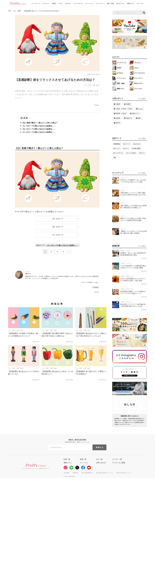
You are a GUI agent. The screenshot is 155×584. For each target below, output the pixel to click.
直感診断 (96, 287)
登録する (100, 447)
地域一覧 (83, 459)
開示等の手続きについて (124, 473)
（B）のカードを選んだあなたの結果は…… (39, 129)
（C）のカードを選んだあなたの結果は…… (39, 132)
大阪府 (118, 104)
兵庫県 (118, 118)
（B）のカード (57, 227)
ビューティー (100, 3)
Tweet (96, 105)
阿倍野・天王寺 (121, 113)
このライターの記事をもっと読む (89, 282)
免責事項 (75, 473)
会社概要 (66, 473)
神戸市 (118, 123)
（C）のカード (57, 235)
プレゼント (45, 3)
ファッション (89, 3)
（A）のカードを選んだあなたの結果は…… (39, 126)
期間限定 (117, 144)
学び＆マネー (120, 3)
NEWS (54, 3)
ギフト (142, 153)
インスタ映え (131, 153)
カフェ (126, 148)
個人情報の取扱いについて (104, 473)
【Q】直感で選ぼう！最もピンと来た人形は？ (40, 123)
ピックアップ (36, 3)
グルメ (61, 3)
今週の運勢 (136, 148)
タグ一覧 (99, 459)
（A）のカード (57, 219)
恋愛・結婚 (110, 3)
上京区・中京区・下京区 (124, 109)
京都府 (128, 104)
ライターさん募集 (118, 462)
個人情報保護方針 (87, 473)
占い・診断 (17, 11)
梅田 (139, 118)
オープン (117, 148)
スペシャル (139, 3)
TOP (9, 11)
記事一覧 (67, 459)
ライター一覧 (117, 459)
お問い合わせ (101, 462)
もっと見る (141, 98)
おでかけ (68, 3)
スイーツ (127, 144)
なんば (140, 109)
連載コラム (130, 3)
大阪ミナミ (135, 113)
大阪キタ (129, 118)
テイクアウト (118, 153)
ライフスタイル (78, 3)
